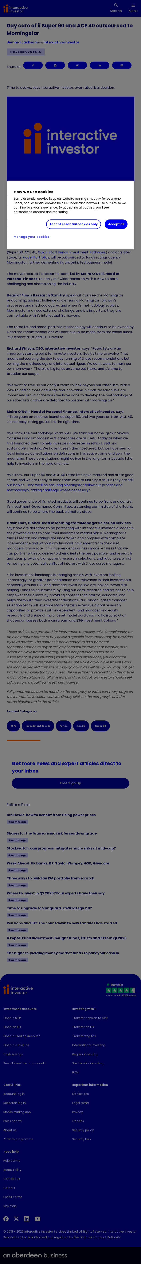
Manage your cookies (32, 237)
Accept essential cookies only (74, 224)
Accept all (116, 224)
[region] (70, 215)
